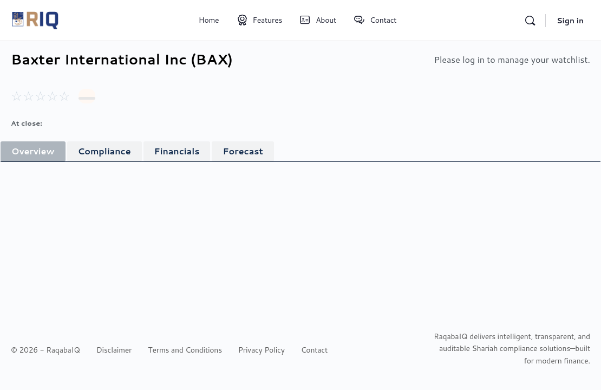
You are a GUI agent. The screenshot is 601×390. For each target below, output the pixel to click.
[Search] (530, 20)
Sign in (570, 20)
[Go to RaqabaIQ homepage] (35, 19)
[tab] (33, 151)
